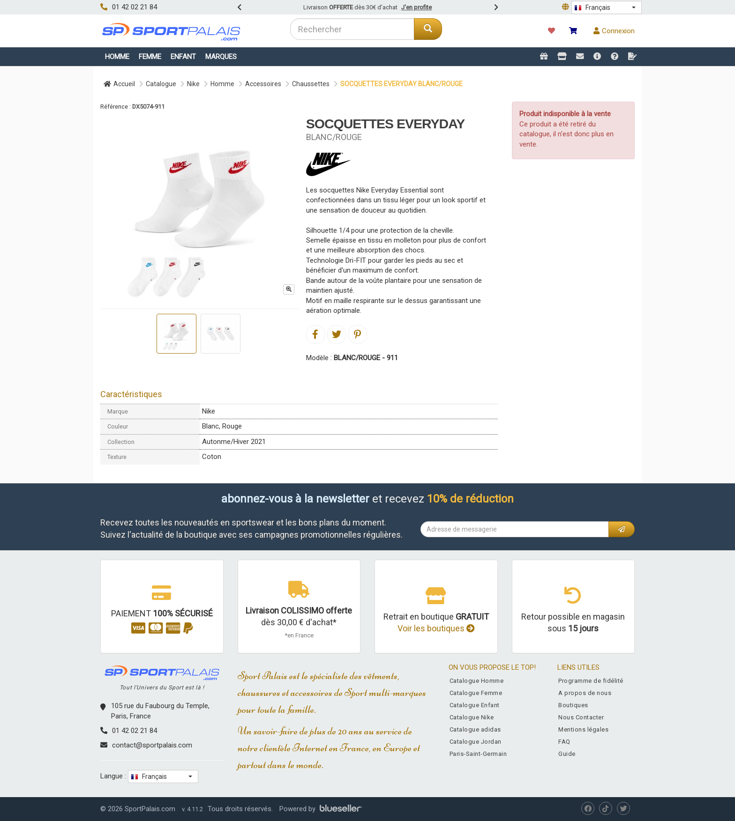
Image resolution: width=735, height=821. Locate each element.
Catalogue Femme (476, 692)
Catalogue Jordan (476, 741)
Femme (150, 56)
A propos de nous (584, 692)
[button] (606, 7)
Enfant (183, 56)
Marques (221, 56)
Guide (567, 753)
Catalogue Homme (477, 680)
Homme (117, 56)
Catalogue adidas (475, 729)
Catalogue (161, 84)
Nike (193, 84)
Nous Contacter (581, 717)
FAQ (564, 741)
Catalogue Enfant (475, 705)
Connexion (614, 31)
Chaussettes (311, 84)
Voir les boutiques (436, 628)
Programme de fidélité (590, 680)
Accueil (119, 84)
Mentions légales (583, 729)
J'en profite (416, 7)
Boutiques (573, 705)
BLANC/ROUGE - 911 (366, 358)
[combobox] (352, 29)
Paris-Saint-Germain (478, 753)
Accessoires (263, 84)
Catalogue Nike (472, 717)
